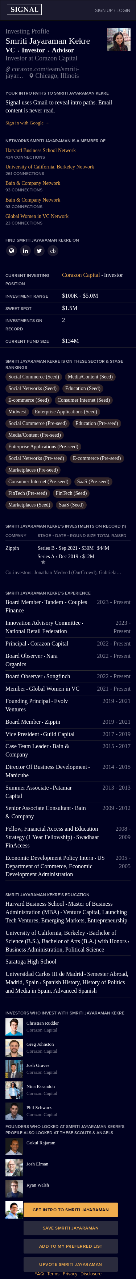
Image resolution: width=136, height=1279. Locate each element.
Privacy (70, 1274)
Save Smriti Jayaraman (71, 1228)
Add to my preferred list (71, 1246)
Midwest (17, 411)
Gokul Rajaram (40, 1142)
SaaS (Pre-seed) (93, 481)
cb (52, 251)
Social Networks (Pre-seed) (36, 458)
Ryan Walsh (37, 1185)
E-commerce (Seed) (28, 400)
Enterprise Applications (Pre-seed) (43, 446)
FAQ (39, 1274)
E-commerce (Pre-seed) (97, 458)
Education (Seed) (82, 388)
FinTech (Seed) (71, 493)
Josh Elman (37, 1164)
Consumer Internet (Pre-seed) (38, 481)
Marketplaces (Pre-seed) (33, 470)
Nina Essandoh (40, 1086)
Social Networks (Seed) (32, 388)
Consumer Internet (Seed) (84, 400)
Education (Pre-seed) (96, 423)
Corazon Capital (81, 275)
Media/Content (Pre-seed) (34, 435)
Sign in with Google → (27, 123)
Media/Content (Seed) (90, 377)
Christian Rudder (42, 1023)
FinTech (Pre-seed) (27, 493)
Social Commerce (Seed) (33, 377)
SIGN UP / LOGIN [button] (112, 10)
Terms (53, 1274)
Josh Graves (37, 1065)
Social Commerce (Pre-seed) (37, 423)
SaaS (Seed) (71, 505)
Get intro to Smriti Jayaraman (71, 1209)
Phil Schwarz (38, 1107)
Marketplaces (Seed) (29, 505)
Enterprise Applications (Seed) (66, 411)
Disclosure (91, 1274)
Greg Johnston (40, 1044)
